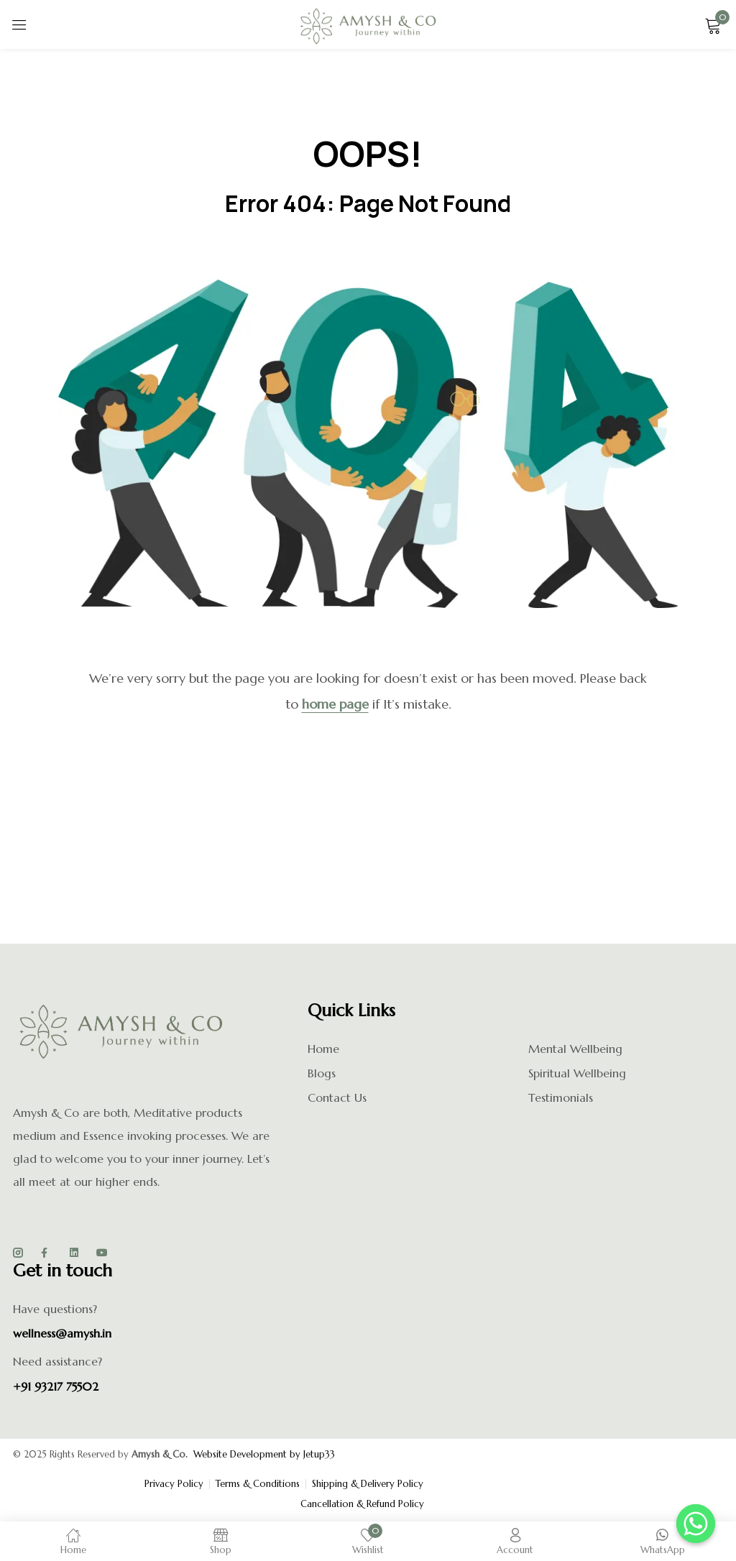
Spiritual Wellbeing (577, 1073)
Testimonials (560, 1097)
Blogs (322, 1073)
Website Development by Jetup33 (264, 1454)
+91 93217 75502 (55, 1386)
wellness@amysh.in (62, 1333)
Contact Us (337, 1097)
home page (335, 704)
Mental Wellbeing (575, 1048)
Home (323, 1048)
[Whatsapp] (695, 1523)
